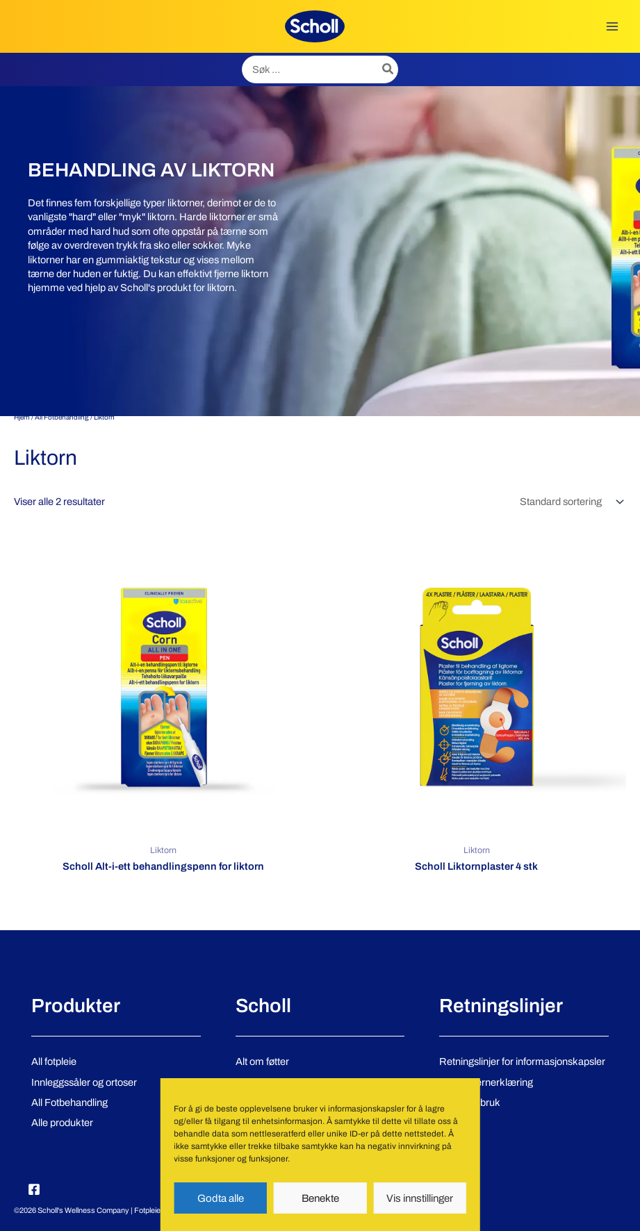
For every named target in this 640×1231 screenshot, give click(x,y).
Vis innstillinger (419, 1198)
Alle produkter (62, 1122)
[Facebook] (34, 1189)
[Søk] (388, 69)
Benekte (320, 1198)
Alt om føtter (262, 1061)
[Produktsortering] (570, 502)
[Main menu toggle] (612, 26)
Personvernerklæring (486, 1082)
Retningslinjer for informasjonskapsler (522, 1061)
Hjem (22, 417)
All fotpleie (53, 1061)
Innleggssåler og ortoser (84, 1082)
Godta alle (220, 1198)
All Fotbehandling (62, 417)
